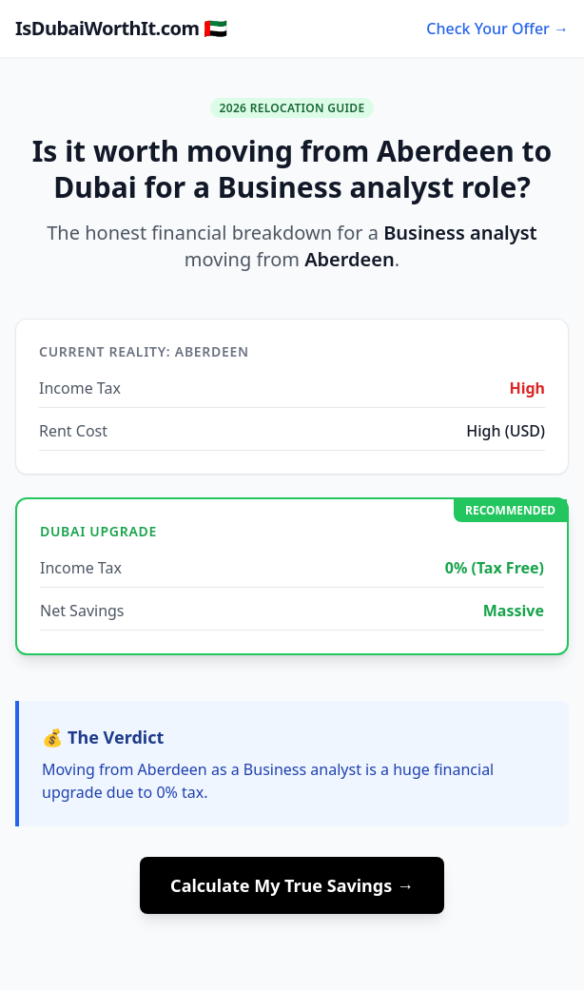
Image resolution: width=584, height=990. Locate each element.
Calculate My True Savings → (292, 885)
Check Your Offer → (497, 28)
